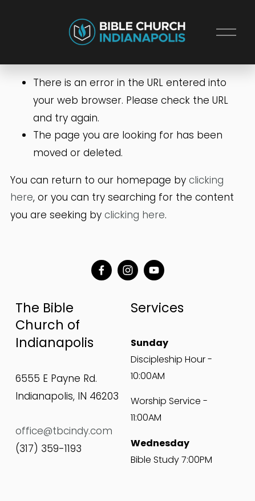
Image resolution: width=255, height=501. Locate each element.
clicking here (134, 215)
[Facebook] (101, 270)
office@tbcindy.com (63, 431)
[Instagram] (128, 270)
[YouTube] (154, 270)
